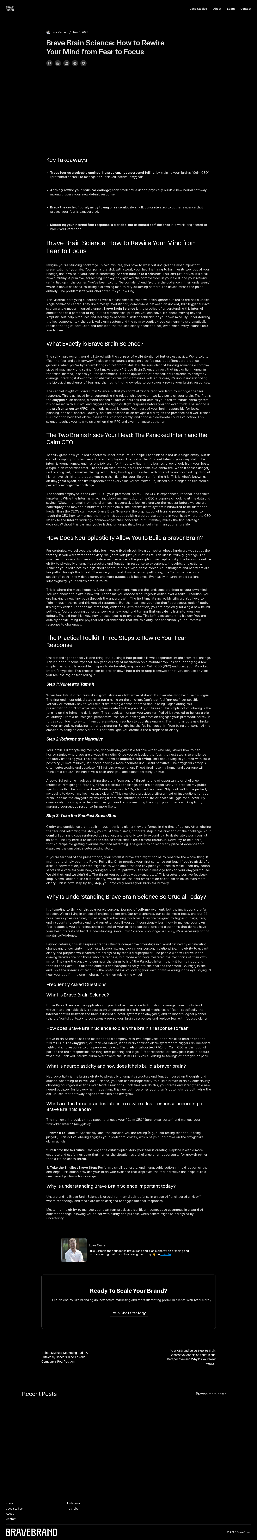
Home (9, 1503)
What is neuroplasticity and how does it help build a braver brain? (116, 1066)
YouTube (72, 1508)
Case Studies (198, 8)
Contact (245, 8)
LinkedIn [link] (166, 1254)
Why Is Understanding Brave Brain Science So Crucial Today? (126, 896)
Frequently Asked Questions (76, 984)
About (217, 8)
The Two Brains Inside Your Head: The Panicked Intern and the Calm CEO (127, 438)
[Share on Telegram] (75, 63)
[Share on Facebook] (49, 63)
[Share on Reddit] (83, 63)
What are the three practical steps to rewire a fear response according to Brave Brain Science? (125, 1106)
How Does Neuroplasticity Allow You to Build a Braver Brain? (124, 537)
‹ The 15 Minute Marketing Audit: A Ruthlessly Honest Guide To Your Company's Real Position (65, 1357)
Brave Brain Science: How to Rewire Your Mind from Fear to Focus (122, 247)
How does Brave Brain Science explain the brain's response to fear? (118, 1028)
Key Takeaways (66, 159)
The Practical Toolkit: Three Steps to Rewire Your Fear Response (117, 641)
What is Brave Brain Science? (77, 995)
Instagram (73, 1503)
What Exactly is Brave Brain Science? (95, 343)
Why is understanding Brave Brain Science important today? (111, 1186)
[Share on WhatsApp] (58, 63)
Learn (231, 8)
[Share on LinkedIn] (66, 63)
